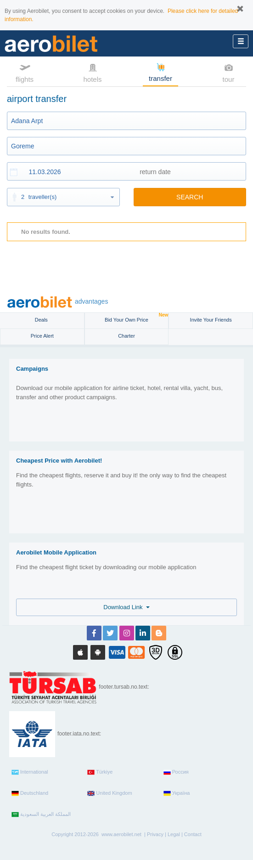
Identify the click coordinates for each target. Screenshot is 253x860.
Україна (176, 793)
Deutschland (29, 793)
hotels (92, 72)
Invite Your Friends (211, 319)
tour (229, 72)
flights (25, 72)
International (29, 772)
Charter (126, 336)
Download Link (126, 607)
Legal (174, 834)
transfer (160, 71)
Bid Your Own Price (136, 317)
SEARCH (189, 197)
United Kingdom (109, 793)
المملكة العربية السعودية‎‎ (41, 814)
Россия (176, 772)
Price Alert (42, 336)
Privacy (155, 834)
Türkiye (99, 772)
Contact (193, 834)
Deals (42, 319)
